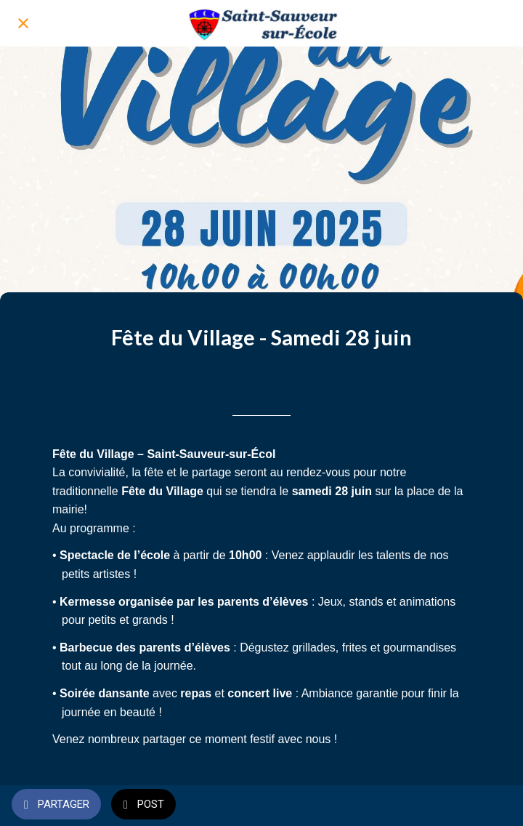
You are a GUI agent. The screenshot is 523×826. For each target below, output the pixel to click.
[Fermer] (23, 23)
